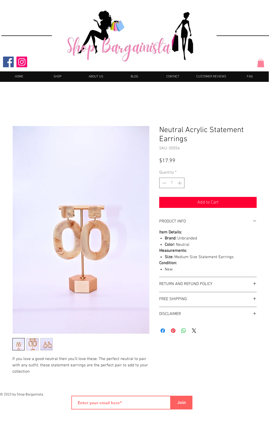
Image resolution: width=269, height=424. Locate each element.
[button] (260, 63)
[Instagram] (21, 62)
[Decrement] (163, 183)
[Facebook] (8, 62)
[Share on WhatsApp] (183, 330)
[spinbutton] (171, 183)
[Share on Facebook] (162, 330)
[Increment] (180, 183)
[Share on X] (194, 330)
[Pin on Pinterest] (173, 330)
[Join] (181, 402)
